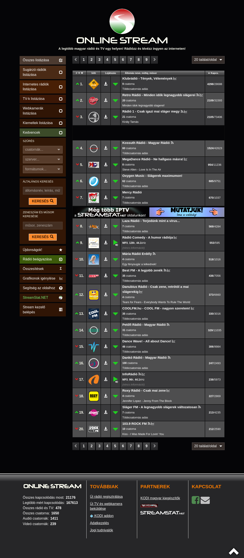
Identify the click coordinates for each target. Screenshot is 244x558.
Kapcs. (214, 73)
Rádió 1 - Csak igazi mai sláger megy (151, 111)
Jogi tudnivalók (101, 530)
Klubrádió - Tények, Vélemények (147, 78)
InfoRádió (129, 374)
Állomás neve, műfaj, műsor (141, 73)
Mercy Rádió (132, 192)
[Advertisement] (43, 382)
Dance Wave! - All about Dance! (146, 341)
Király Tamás (130, 121)
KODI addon (102, 516)
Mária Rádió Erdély (137, 254)
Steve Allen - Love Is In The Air (141, 169)
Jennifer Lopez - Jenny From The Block (147, 401)
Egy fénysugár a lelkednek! (139, 264)
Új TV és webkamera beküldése (106, 506)
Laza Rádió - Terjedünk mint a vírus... (151, 221)
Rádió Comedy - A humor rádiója (147, 237)
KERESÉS (42, 201)
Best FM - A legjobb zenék (142, 270)
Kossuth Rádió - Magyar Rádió (146, 143)
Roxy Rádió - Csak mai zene (144, 390)
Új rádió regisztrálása (106, 496)
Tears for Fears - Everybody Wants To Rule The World (156, 302)
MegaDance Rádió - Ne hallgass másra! (152, 159)
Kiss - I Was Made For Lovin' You (143, 434)
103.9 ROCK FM (134, 423)
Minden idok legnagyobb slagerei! (143, 105)
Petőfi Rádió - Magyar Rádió (144, 324)
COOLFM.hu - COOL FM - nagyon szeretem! (156, 308)
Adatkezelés (99, 523)
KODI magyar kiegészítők (160, 498)
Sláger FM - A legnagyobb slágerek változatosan (159, 407)
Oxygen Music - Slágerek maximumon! (152, 175)
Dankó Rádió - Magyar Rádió (144, 357)
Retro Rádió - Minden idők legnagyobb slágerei (158, 95)
